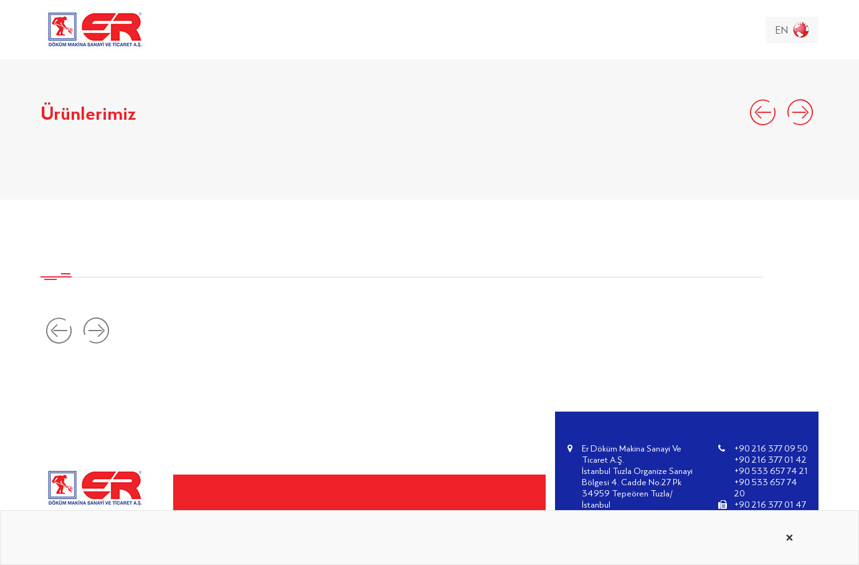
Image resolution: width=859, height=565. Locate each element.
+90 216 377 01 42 (770, 459)
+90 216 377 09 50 (771, 448)
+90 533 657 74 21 (771, 470)
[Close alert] (789, 537)
